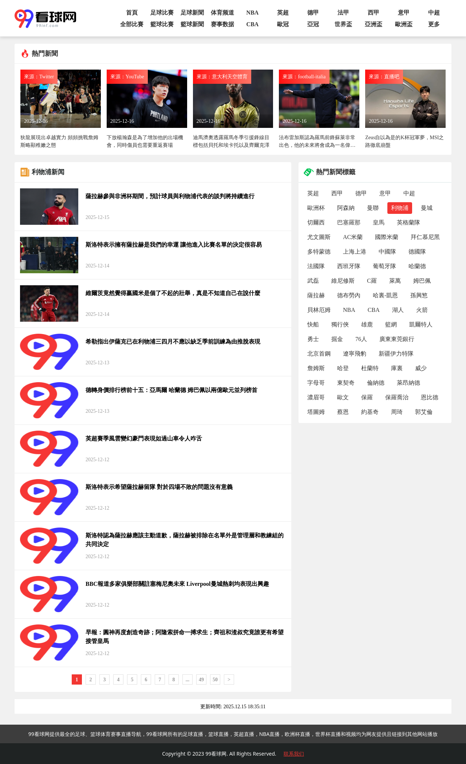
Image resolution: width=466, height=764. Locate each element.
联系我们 (294, 753)
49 (201, 679)
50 (215, 679)
